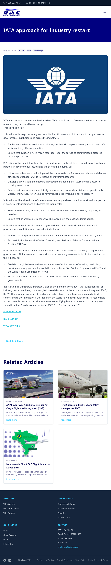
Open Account (10, 535)
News (5, 530)
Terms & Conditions (64, 560)
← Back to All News (13, 341)
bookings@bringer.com (68, 547)
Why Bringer (9, 513)
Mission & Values (11, 508)
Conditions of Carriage (46, 560)
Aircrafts (62, 513)
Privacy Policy (80, 560)
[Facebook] (4, 560)
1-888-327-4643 (65, 538)
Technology (38, 50)
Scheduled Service (66, 508)
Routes (22, 50)
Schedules (8, 544)
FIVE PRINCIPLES (12, 311)
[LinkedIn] (9, 560)
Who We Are (9, 504)
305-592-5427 (64, 542)
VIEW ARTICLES (11, 326)
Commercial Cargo (66, 504)
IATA (29, 50)
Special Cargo (64, 517)
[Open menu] (105, 12)
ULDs (5, 539)
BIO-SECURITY (11, 318)
